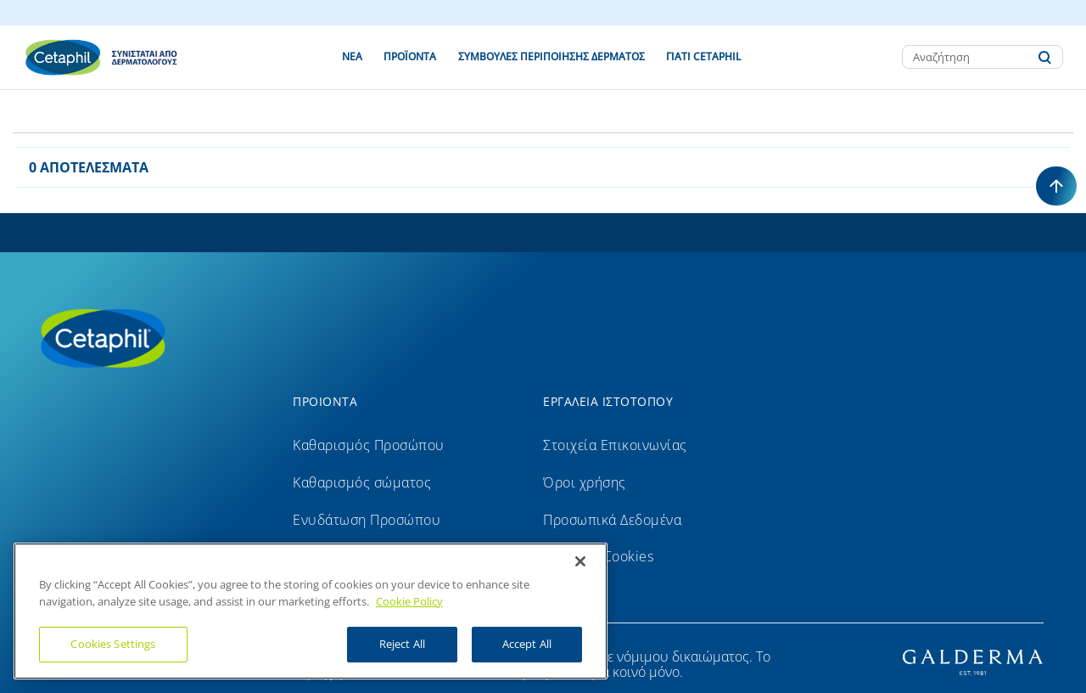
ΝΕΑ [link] (352, 56)
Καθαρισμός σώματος (362, 482)
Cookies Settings (112, 643)
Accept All (526, 643)
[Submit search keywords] (1044, 58)
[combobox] (982, 57)
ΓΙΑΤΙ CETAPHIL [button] (703, 56)
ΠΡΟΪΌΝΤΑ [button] (409, 56)
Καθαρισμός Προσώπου (369, 445)
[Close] (580, 561)
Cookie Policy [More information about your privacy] (409, 601)
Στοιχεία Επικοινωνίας (615, 445)
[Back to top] (1056, 186)
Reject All (402, 643)
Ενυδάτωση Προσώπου (366, 519)
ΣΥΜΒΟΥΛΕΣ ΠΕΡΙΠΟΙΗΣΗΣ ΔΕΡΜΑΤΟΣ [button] (551, 56)
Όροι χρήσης (584, 482)
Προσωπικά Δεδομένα (612, 519)
